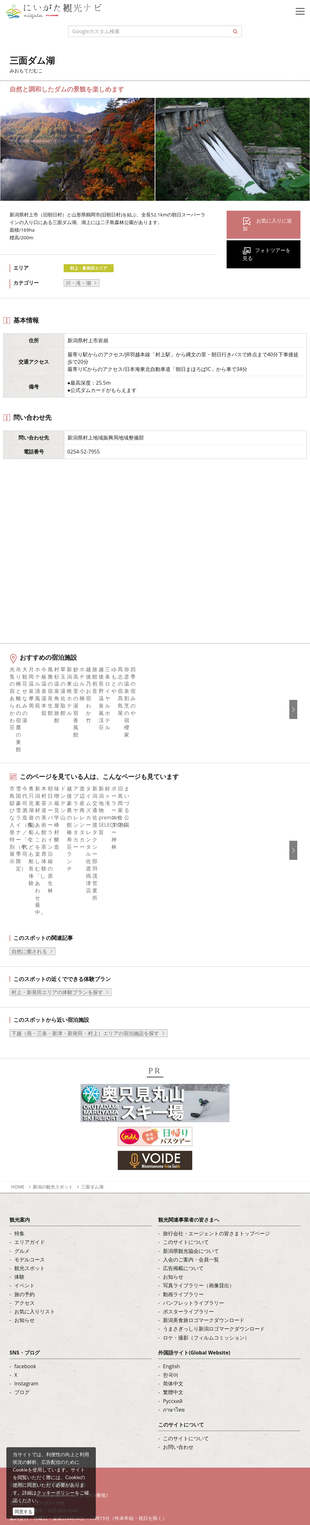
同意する (23, 1511)
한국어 (170, 1269)
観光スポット (29, 1162)
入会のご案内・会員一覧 (191, 1153)
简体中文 (173, 1277)
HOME (18, 1081)
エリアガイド (29, 1136)
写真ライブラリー (52, 1435)
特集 (19, 1127)
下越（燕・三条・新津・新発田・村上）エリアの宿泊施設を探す (85, 927)
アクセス (24, 1197)
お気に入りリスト (34, 1205)
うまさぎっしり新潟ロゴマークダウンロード (214, 1222)
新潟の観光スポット (53, 1081)
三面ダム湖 (92, 1081)
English (171, 1260)
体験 (19, 1170)
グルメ (22, 1145)
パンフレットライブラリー (193, 1197)
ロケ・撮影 (45, 1470)
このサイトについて (186, 1136)
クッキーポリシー (56, 1492)
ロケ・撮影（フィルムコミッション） (206, 1231)
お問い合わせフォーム (57, 1488)
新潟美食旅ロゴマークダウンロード (203, 1214)
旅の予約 (24, 1188)
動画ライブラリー (183, 1188)
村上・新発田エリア (88, 268)
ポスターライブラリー (188, 1205)
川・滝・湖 (78, 283)
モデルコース (29, 1153)
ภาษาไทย (174, 1303)
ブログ (22, 1286)
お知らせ (24, 1214)
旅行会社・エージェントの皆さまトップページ (216, 1127)
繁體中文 (173, 1286)
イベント (24, 1179)
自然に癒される (29, 845)
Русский (173, 1295)
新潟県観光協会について (191, 1145)
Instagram (26, 1277)
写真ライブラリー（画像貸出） (198, 1179)
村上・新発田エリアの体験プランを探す (57, 886)
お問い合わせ (178, 1341)
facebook (25, 1260)
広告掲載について (183, 1162)
